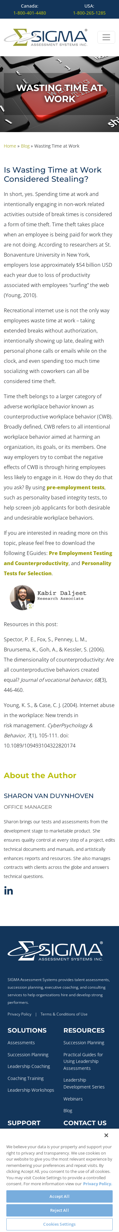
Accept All (59, 1196)
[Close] (106, 1135)
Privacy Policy (19, 1014)
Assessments (21, 1043)
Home (10, 146)
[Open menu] (106, 37)
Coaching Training (25, 1078)
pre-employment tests (75, 487)
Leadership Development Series (84, 1083)
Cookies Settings (59, 1224)
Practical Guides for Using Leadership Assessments (83, 1061)
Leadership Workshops (31, 1090)
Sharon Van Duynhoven (49, 796)
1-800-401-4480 (29, 13)
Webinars (73, 1099)
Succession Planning (28, 1055)
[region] (59, 1180)
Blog (25, 146)
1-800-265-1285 (89, 13)
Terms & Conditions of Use (64, 1014)
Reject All (59, 1210)
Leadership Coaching (29, 1066)
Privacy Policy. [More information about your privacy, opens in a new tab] (97, 1183)
